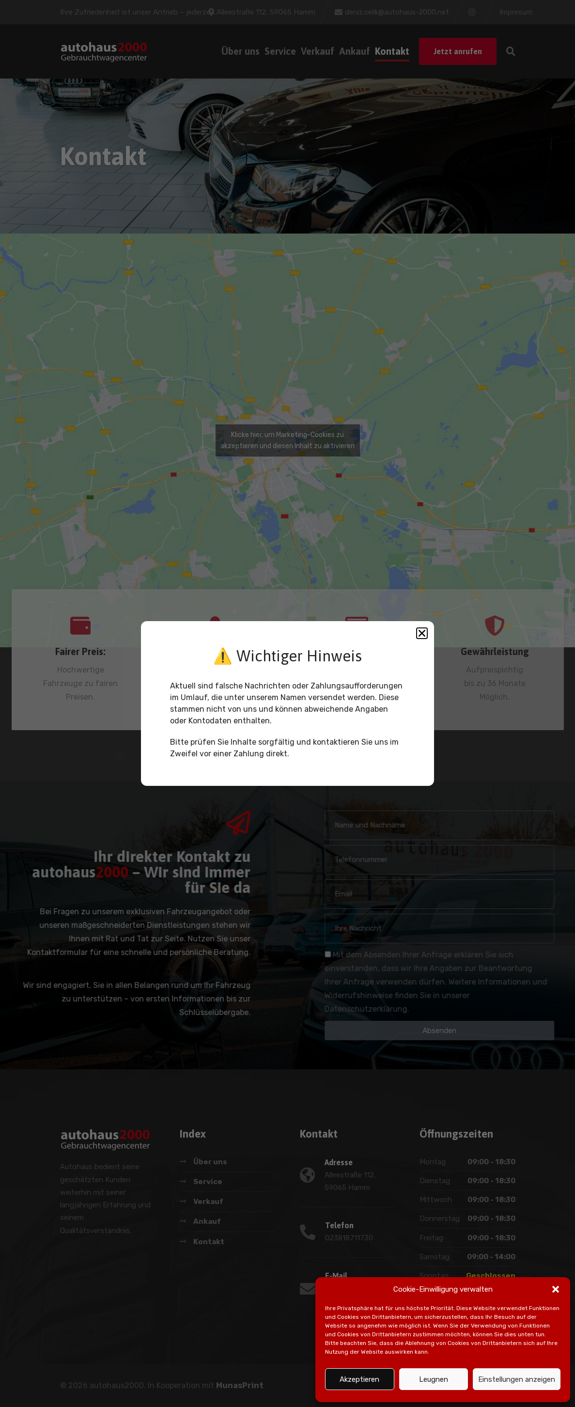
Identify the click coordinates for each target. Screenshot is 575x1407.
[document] (287, 703)
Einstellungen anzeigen (516, 1379)
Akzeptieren (359, 1379)
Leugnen (433, 1379)
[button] (555, 1289)
